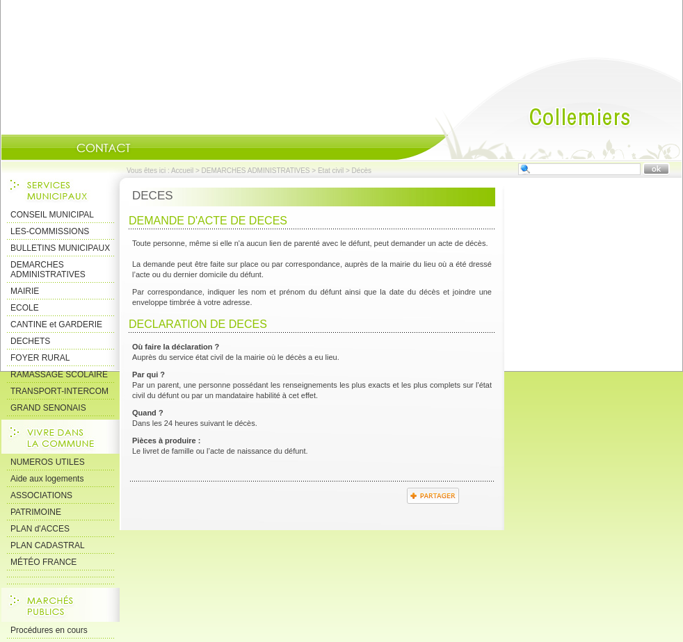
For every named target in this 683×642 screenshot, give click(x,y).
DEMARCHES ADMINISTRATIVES (256, 170)
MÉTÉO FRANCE (43, 562)
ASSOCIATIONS (41, 495)
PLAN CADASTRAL (47, 545)
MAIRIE (24, 291)
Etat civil (331, 170)
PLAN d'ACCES (40, 529)
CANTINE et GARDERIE (56, 324)
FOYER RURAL (40, 358)
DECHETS (30, 341)
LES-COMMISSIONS (49, 231)
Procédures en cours (49, 630)
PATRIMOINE (35, 512)
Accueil (539, 108)
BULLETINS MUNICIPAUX (60, 248)
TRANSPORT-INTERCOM (59, 391)
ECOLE (24, 308)
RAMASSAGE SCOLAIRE (59, 374)
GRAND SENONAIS (48, 408)
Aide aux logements (46, 479)
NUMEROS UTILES (47, 462)
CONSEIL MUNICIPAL (52, 215)
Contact (103, 147)
